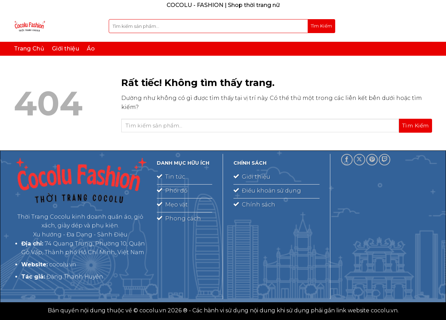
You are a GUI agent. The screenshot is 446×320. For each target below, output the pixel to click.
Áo (91, 48)
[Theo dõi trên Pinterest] (372, 159)
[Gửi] (321, 26)
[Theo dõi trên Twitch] (384, 159)
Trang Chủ (29, 48)
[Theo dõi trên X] (359, 159)
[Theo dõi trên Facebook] (347, 159)
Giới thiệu (65, 48)
